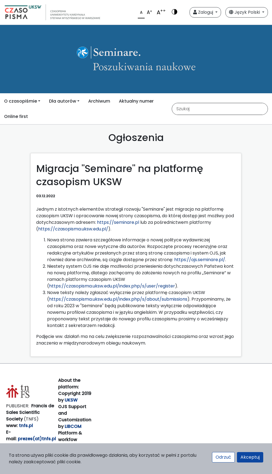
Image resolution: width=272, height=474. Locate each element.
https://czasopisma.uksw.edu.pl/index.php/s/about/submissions (118, 299)
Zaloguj (203, 12)
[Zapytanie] (219, 109)
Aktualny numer (136, 101)
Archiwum (99, 101)
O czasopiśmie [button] (20, 101)
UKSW (71, 400)
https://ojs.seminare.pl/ (199, 259)
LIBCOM (73, 426)
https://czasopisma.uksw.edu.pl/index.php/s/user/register (112, 286)
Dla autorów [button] (62, 101)
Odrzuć (223, 457)
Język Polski (245, 12)
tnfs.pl (26, 425)
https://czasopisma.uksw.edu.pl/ (73, 229)
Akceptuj (250, 457)
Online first (16, 116)
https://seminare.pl (118, 222)
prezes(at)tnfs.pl (37, 439)
